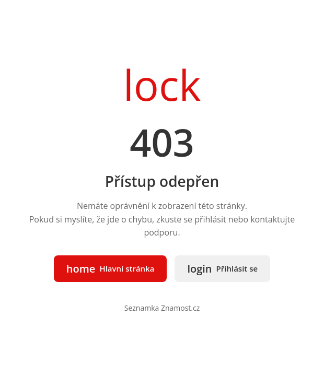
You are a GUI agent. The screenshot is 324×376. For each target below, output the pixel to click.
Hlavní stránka (110, 269)
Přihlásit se (222, 269)
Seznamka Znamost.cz (162, 308)
